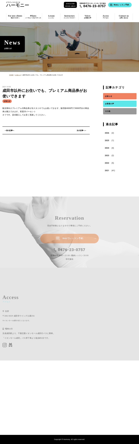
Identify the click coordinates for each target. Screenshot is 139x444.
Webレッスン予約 (121, 5)
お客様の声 (109, 104)
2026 (107, 133)
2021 (107, 171)
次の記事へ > (81, 130)
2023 (107, 155)
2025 (107, 140)
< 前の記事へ (9, 130)
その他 (107, 111)
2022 (107, 163)
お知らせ (7, 101)
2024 (107, 148)
